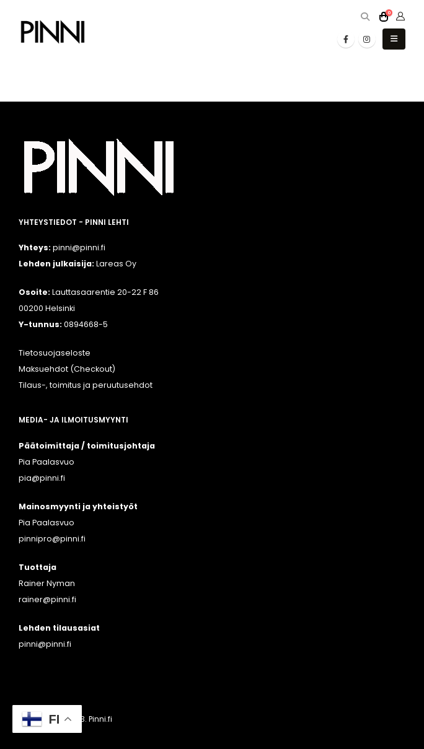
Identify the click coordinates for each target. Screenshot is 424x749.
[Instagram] (367, 39)
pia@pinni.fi (42, 478)
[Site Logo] (53, 32)
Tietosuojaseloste (55, 353)
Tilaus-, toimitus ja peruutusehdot (85, 385)
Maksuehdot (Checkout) (67, 369)
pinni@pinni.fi (45, 644)
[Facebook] (346, 39)
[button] (365, 17)
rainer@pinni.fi (47, 599)
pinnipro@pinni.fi (52, 538)
